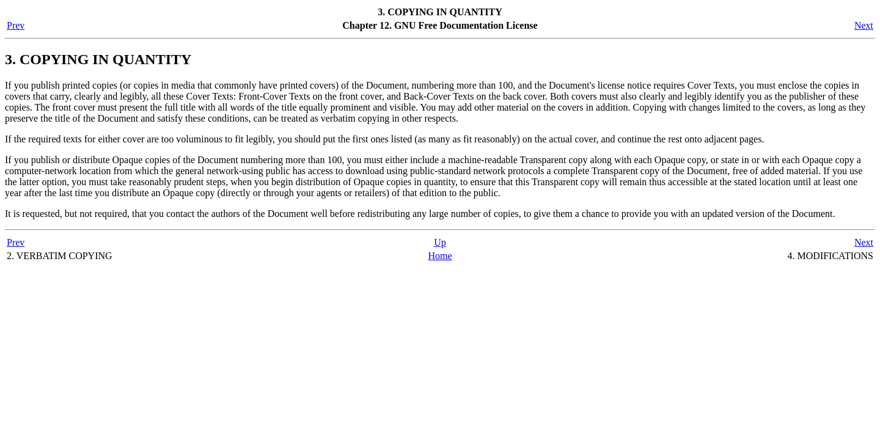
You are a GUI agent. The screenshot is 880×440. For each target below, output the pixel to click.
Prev (15, 25)
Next (863, 25)
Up (440, 242)
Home (440, 256)
